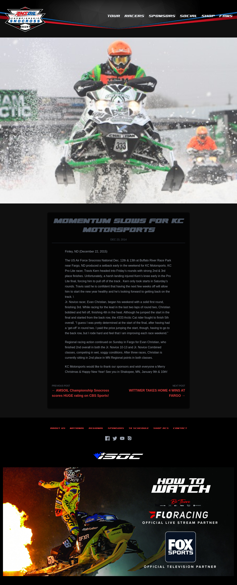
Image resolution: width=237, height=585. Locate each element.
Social (188, 16)
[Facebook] (107, 438)
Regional (96, 428)
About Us (57, 428)
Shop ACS (161, 428)
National (77, 428)
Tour (113, 16)
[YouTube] (122, 438)
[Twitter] (115, 438)
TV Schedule (138, 428)
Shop (208, 16)
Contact (180, 428)
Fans (226, 16)
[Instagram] (129, 438)
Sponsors (162, 16)
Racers (134, 16)
